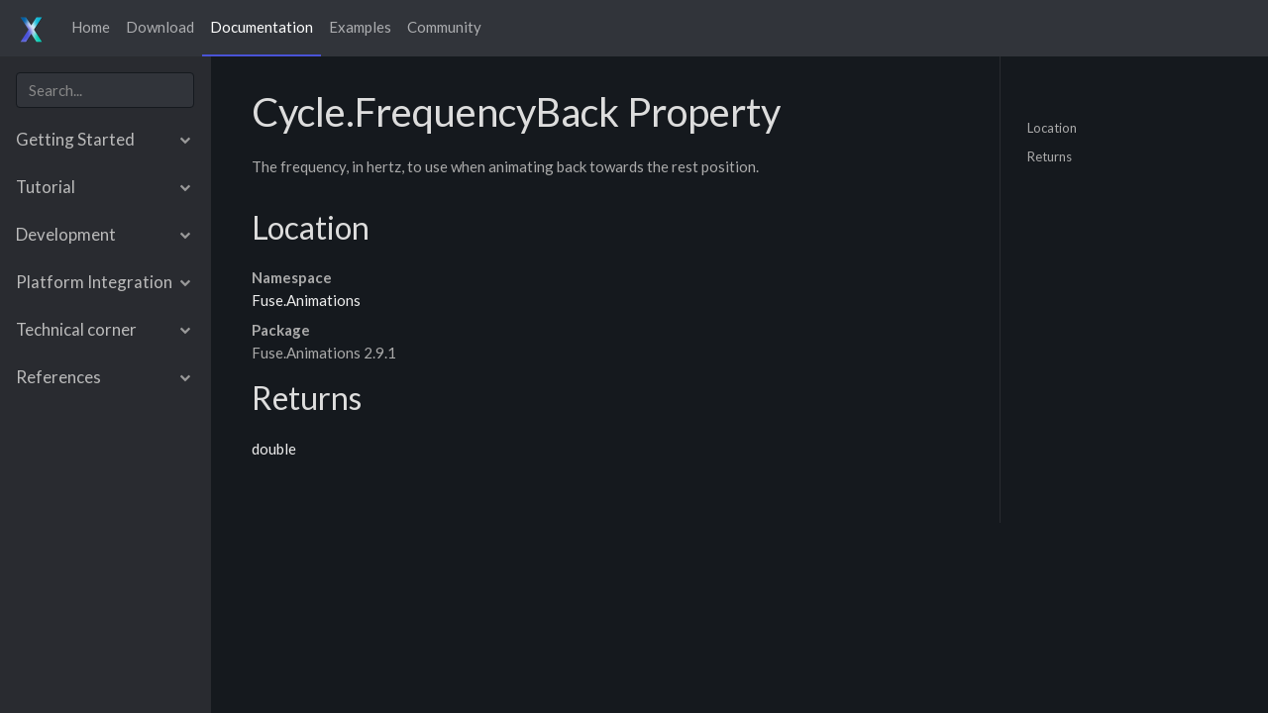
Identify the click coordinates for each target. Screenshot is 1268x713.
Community (444, 27)
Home (90, 27)
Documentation (261, 27)
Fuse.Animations (306, 300)
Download (160, 27)
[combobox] (105, 90)
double (274, 449)
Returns (1049, 156)
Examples (360, 27)
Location (1052, 127)
